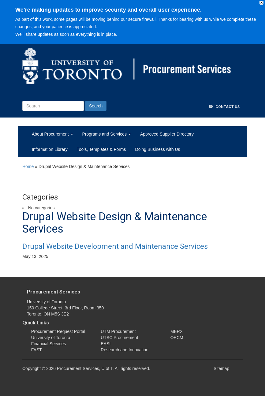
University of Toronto (50, 337)
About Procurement (52, 134)
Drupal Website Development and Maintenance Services (115, 246)
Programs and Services (106, 134)
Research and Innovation (124, 349)
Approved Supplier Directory (167, 134)
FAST (36, 349)
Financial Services (48, 343)
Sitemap (221, 368)
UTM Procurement (118, 331)
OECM (176, 337)
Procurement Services (53, 292)
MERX (176, 331)
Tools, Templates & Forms (101, 149)
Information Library (50, 149)
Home (28, 166)
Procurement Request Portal (58, 331)
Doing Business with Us (157, 149)
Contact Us (224, 107)
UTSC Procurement (119, 337)
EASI (105, 343)
